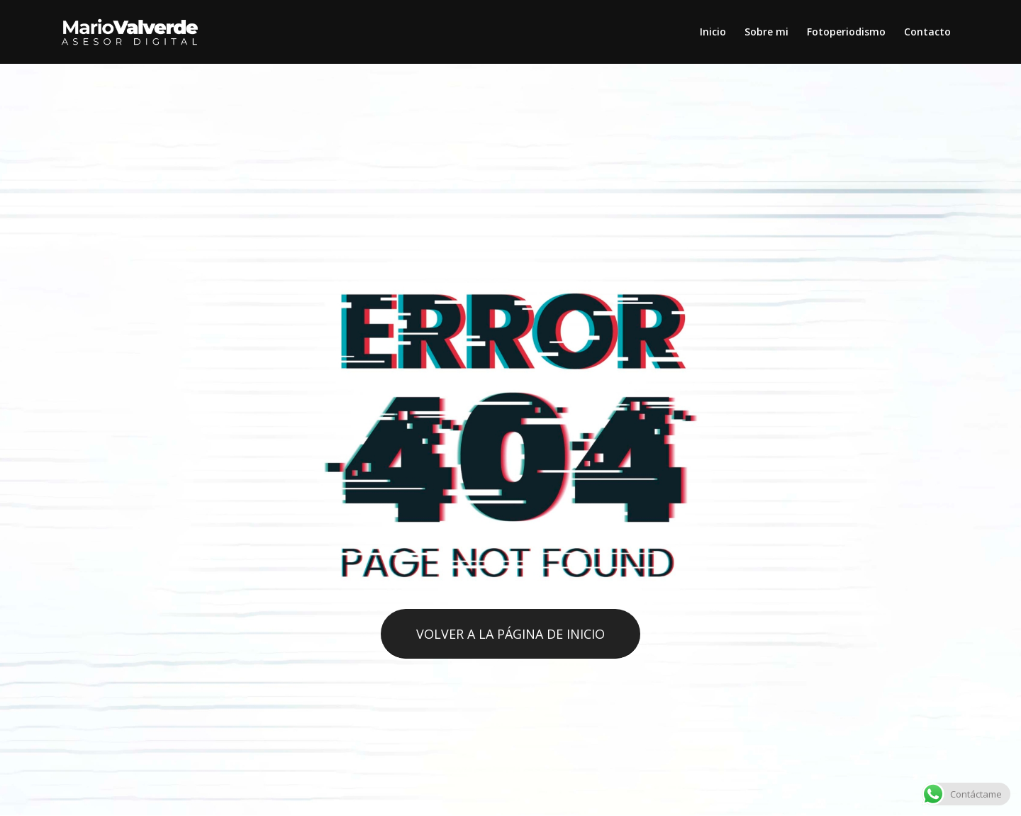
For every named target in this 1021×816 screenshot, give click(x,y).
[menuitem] (713, 32)
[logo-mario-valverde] (130, 32)
